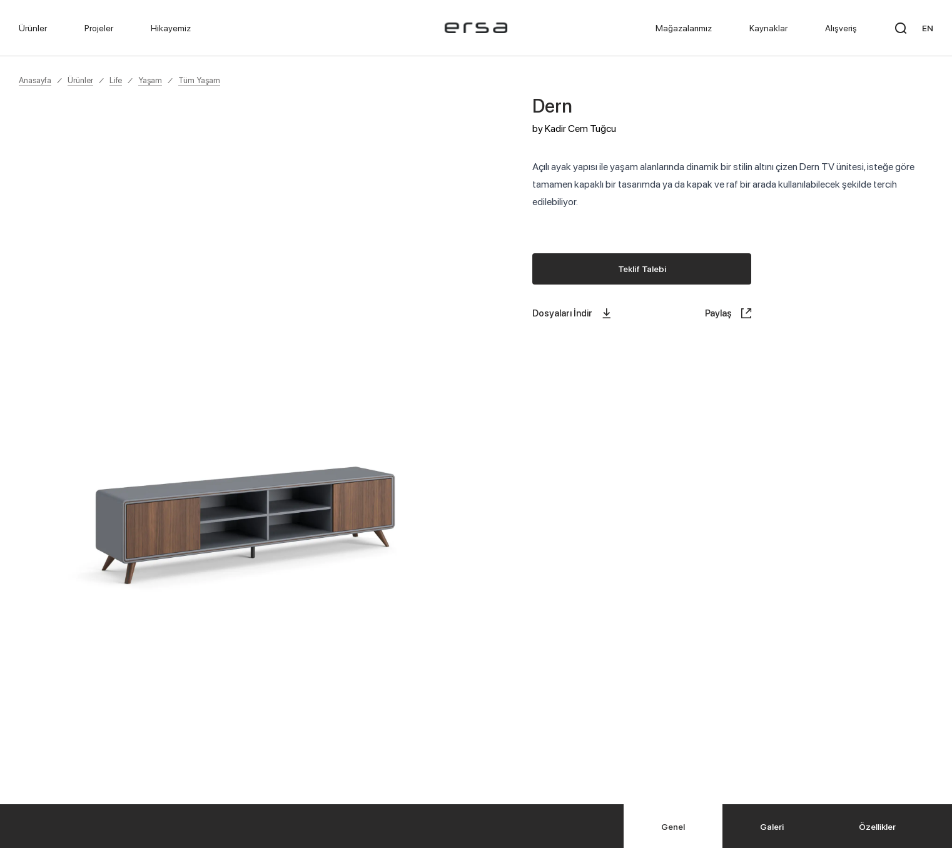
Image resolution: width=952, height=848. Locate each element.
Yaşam (150, 80)
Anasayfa (35, 80)
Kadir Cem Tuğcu (580, 128)
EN (927, 28)
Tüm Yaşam (199, 80)
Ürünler (80, 80)
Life (115, 80)
